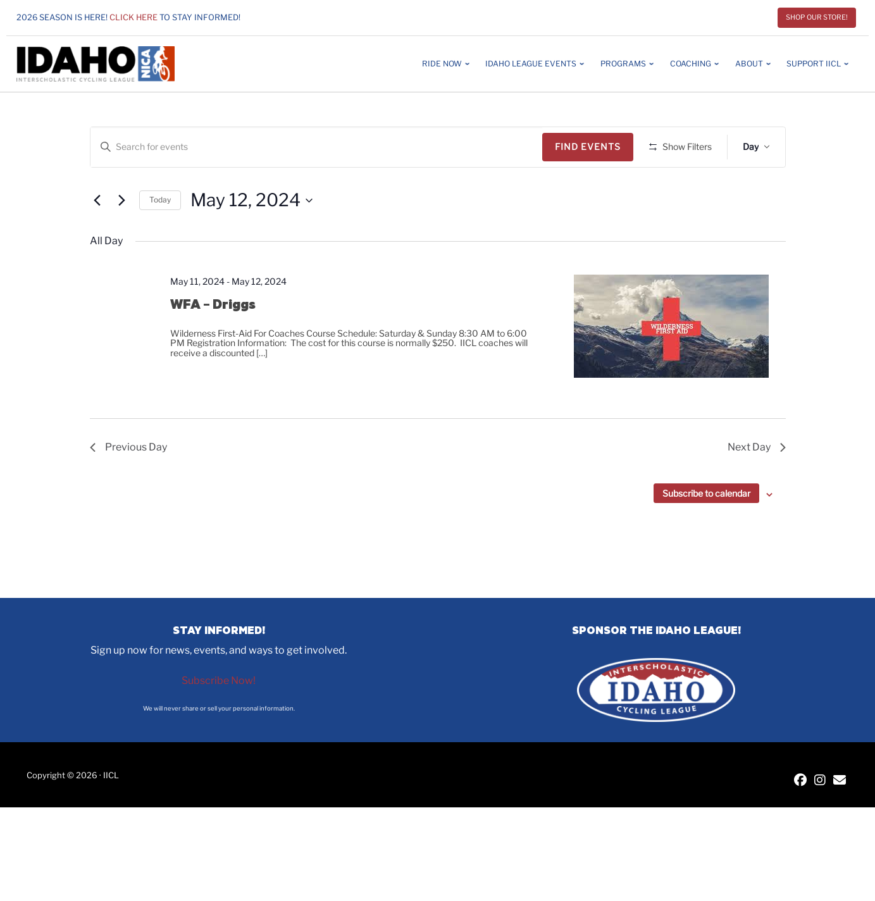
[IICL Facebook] (800, 781)
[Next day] (122, 237)
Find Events (592, 146)
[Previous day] (97, 237)
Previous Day (128, 484)
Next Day (757, 484)
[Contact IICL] (839, 781)
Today (160, 237)
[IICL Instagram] (820, 781)
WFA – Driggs (213, 341)
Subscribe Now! (219, 680)
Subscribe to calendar (706, 530)
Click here (133, 17)
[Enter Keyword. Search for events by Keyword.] (318, 147)
